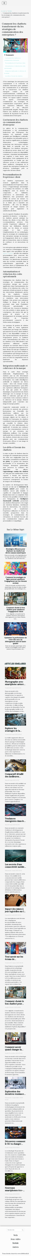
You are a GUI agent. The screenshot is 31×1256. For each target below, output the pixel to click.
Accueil (3, 11)
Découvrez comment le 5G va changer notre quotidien (15, 1144)
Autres (15, 1247)
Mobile (10, 11)
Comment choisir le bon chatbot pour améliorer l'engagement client (15, 609)
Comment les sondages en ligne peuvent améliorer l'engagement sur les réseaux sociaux (15, 580)
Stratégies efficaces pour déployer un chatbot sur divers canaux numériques (15, 551)
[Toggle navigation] (4, 3)
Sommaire (10, 55)
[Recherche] (15, 1229)
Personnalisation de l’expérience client (15, 63)
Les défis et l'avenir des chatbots (13, 76)
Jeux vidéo (15, 1239)
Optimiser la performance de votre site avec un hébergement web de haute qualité (15, 640)
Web (15, 1235)
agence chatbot (8, 253)
